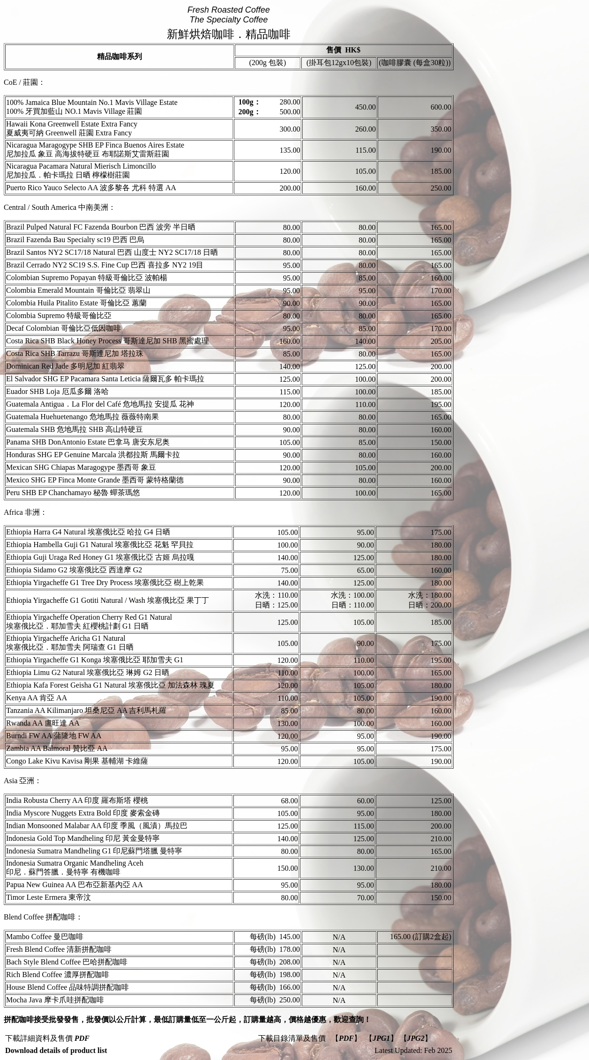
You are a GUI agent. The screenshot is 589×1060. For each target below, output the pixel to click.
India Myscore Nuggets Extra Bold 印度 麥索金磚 (83, 813)
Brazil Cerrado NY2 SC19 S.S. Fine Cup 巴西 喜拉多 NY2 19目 (104, 265)
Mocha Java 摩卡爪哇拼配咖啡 (55, 1000)
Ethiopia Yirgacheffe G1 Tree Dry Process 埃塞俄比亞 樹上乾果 (105, 582)
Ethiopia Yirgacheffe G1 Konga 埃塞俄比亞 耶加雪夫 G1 (94, 660)
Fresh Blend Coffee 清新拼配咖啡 (59, 949)
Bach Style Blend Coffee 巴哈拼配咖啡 (66, 962)
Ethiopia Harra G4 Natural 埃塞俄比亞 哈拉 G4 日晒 (88, 532)
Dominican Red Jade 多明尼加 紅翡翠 (65, 366)
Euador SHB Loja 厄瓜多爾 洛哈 (57, 391)
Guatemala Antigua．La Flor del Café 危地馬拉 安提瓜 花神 (100, 404)
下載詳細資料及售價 (47, 1038)
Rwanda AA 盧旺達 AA (43, 723)
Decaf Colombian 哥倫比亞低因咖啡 (63, 328)
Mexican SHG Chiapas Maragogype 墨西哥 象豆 (81, 467)
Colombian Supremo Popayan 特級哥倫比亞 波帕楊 (86, 278)
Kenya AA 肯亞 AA (36, 698)
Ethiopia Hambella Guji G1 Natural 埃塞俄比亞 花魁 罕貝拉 (100, 545)
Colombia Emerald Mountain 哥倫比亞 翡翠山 (78, 290)
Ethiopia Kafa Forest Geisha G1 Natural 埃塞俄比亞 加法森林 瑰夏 (110, 685)
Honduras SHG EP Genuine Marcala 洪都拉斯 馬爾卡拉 (93, 455)
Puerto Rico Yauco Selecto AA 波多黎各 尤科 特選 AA (91, 188)
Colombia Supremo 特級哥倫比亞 (59, 315)
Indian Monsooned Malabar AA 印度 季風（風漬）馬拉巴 (96, 826)
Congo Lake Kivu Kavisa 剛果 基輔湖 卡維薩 (77, 761)
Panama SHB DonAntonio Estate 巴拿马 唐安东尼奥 (88, 442)
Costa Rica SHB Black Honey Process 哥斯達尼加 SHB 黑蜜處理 (107, 341)
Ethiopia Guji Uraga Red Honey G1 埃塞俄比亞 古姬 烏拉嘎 (100, 557)
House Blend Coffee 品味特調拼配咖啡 (67, 987)
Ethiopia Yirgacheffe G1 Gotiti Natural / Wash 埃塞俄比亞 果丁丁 (107, 600)
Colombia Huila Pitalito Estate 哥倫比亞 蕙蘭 (76, 303)
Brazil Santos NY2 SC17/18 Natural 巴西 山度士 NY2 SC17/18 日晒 (112, 252)
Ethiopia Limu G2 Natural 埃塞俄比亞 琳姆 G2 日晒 (87, 672)
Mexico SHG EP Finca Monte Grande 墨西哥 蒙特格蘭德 (95, 480)
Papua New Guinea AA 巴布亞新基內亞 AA (74, 885)
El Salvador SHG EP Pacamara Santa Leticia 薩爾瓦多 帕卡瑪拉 (105, 379)
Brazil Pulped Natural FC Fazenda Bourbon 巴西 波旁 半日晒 (100, 227)
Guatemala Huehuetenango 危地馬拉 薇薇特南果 (82, 417)
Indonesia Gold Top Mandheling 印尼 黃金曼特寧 (83, 838)
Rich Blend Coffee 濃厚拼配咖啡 (57, 974)
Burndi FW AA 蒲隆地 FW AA (53, 736)
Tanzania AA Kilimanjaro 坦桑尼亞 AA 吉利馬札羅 (86, 710)
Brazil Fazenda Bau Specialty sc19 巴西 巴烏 (75, 240)
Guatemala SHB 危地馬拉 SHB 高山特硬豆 (74, 429)
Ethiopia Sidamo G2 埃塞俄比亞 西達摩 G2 (74, 570)
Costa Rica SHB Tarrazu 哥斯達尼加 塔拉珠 (74, 353)
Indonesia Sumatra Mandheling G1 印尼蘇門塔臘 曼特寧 (94, 851)
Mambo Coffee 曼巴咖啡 (44, 937)
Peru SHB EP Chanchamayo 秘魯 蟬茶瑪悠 (73, 493)
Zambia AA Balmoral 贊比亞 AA (57, 748)
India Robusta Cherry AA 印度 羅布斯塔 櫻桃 (77, 800)
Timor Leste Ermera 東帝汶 (48, 897)
